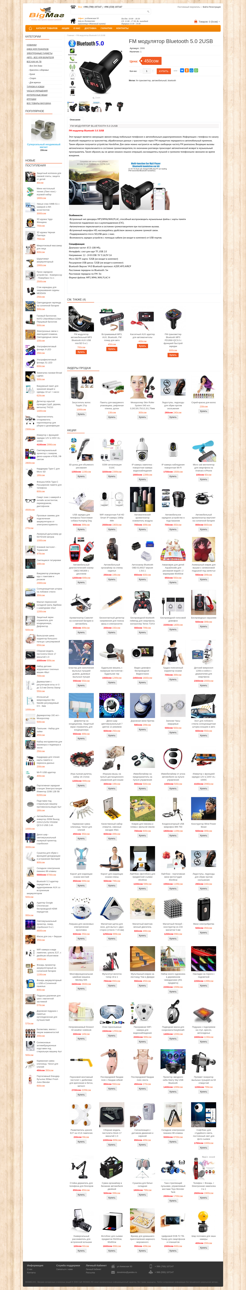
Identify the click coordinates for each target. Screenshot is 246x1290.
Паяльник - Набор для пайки (48, 730)
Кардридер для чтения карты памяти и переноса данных (48, 760)
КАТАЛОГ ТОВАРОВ (46, 28)
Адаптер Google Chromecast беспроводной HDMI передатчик (47, 907)
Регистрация (215, 7)
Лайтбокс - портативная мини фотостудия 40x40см (173, 877)
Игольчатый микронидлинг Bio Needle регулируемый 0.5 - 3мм (48, 701)
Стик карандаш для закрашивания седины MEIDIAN (48, 290)
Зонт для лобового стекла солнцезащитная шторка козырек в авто (204, 724)
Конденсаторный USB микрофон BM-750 (173, 825)
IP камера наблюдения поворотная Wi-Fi (173, 466)
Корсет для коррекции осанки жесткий (81, 875)
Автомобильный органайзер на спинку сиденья (112, 567)
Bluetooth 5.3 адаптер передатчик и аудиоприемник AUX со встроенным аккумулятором (43, 887)
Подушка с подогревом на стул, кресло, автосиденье (203, 1030)
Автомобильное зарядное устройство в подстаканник (173, 517)
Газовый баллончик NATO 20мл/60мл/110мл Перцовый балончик (49, 318)
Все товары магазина (39, 103)
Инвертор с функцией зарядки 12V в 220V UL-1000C (49, 438)
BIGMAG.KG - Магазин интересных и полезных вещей (48, 1282)
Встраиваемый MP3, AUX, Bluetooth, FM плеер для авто (112, 337)
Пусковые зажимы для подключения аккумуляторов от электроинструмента (48, 520)
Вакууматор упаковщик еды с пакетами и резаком (48, 576)
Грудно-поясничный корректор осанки (173, 669)
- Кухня (31, 74)
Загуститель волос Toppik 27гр (81, 404)
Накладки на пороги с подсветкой (203, 975)
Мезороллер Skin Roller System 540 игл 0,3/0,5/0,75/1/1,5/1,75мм (142, 405)
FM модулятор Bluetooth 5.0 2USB (90, 35)
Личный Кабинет (93, 1269)
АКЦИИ (65, 28)
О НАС (76, 28)
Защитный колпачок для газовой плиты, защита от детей (49, 176)
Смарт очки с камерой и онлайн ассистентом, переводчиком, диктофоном (49, 501)
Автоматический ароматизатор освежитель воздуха (142, 517)
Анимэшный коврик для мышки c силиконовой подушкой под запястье (203, 567)
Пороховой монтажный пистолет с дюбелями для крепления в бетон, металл (81, 1081)
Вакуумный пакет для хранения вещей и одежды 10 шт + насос (48, 389)
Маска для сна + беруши (49, 936)
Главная (70, 35)
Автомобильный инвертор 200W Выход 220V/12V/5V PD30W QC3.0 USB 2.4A (48, 820)
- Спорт (32, 78)
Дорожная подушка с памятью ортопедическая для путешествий (47, 1015)
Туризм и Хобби (35, 87)
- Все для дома (35, 66)
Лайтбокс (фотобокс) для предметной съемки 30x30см (142, 877)
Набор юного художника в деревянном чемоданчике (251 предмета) (173, 978)
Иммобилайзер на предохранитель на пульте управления (142, 777)
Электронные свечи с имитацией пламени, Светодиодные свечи (47, 334)
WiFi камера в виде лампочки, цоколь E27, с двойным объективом (49, 952)
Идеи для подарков (38, 49)
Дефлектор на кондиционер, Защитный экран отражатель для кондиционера (81, 725)
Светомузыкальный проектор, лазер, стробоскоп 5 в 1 (46, 924)
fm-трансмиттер (143, 80)
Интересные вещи (37, 95)
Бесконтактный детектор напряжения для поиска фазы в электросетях (111, 620)
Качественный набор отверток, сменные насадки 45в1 (111, 827)
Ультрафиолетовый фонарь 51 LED (46, 361)
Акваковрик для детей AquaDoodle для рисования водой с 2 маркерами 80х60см (173, 569)
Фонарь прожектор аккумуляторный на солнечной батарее (46, 968)
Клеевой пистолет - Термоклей (46, 548)
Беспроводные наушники (203, 617)
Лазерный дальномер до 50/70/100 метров (49, 535)
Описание (75, 119)
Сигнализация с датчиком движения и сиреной (142, 1133)
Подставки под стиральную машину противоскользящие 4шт (49, 804)
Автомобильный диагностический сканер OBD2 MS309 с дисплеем (81, 569)
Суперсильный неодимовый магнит (43, 145)
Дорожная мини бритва (142, 721)
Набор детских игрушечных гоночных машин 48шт (48, 669)
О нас (29, 1269)
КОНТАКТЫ (122, 28)
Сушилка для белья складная (142, 1184)
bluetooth (172, 80)
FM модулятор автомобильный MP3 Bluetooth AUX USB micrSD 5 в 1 (81, 339)
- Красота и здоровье (38, 70)
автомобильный (159, 80)
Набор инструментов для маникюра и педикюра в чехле (49, 744)
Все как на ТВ (34, 62)
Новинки (32, 45)
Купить (81, 352)
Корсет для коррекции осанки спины (112, 875)
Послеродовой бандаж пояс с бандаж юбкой (111, 1078)
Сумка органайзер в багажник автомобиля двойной (112, 1186)
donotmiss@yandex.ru (127, 1272)
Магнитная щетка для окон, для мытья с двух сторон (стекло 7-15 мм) (112, 927)
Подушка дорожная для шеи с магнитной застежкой (49, 998)
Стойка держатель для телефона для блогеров (81, 1184)
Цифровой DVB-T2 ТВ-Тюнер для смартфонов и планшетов (173, 1239)
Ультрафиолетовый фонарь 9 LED (46, 348)
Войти (205, 7)
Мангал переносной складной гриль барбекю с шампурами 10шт (49, 605)
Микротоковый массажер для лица (49, 247)
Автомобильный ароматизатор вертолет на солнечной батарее (204, 517)
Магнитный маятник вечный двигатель (143, 925)
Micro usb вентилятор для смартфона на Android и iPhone (203, 467)
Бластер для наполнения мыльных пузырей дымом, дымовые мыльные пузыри (81, 672)
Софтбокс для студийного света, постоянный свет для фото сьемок (203, 1134)
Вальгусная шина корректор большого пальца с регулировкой (48, 638)
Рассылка (90, 1272)
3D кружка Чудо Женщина (45, 220)
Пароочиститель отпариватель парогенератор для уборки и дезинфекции (48, 421)
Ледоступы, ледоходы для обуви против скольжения (173, 405)
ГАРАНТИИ (106, 28)
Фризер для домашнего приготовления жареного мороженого (142, 1239)
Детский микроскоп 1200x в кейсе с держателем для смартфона (203, 672)
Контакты (31, 1272)
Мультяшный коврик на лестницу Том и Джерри (142, 975)
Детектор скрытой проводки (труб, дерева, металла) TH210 (49, 404)
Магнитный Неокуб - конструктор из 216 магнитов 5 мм (173, 927)
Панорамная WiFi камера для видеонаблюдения (142, 1030)
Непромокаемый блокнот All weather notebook (81, 1028)
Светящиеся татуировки (49, 560)
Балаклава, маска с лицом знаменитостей (48, 1031)
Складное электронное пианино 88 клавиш (48, 869)
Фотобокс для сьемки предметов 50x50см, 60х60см (112, 1239)
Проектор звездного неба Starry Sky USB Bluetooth (173, 1080)
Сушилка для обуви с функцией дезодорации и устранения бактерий (48, 856)
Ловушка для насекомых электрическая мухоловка (81, 927)
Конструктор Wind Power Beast (203, 825)
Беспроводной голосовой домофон (173, 619)
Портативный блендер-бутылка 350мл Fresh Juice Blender (48, 1079)
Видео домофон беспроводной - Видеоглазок (142, 671)
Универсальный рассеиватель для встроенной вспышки (81, 1239)
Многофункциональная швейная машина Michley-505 (81, 977)
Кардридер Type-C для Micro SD (48, 470)
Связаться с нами (64, 1269)
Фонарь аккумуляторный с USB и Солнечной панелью (49, 983)
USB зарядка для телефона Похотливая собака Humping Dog (81, 517)
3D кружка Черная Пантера (46, 234)
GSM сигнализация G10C (111, 466)
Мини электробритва (203, 924)
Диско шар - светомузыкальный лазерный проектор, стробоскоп (47, 839)
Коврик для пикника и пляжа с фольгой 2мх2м (142, 825)
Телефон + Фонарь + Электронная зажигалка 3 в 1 (204, 1186)
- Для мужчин (34, 82)
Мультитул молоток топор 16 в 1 (112, 975)
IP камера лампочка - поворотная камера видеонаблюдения (142, 467)
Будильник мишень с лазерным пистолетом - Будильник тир (112, 671)
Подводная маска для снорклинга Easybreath (173, 1028)
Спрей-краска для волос (203, 402)
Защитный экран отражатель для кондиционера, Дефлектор (45, 621)
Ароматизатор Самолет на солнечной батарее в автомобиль (81, 620)
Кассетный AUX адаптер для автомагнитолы (142, 336)
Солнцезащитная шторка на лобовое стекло (49, 590)
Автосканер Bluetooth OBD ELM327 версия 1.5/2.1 (142, 567)
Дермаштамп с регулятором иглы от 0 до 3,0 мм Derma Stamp (48, 684)
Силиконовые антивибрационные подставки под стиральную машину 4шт (49, 1047)
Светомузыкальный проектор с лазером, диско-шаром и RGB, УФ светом (49, 455)
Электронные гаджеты (39, 53)
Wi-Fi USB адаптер (46, 772)
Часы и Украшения (37, 91)
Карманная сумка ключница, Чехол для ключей (47, 1064)
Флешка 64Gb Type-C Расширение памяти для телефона (49, 485)
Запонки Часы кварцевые (173, 722)
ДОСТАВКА (91, 28)
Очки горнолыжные (111, 1027)
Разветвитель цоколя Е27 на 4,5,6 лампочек (81, 1131)
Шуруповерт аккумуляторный (45, 260)
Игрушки (31, 99)
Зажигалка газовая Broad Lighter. (49, 374)
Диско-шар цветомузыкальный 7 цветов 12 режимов (111, 724)
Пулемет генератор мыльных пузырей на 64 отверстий (203, 1080)
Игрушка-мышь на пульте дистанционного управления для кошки (112, 777)
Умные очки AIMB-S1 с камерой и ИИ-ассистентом (48, 207)
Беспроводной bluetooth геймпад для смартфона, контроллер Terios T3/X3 (142, 620)
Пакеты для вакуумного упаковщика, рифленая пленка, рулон (112, 405)
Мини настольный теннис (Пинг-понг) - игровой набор (47, 191)
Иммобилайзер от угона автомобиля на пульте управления (173, 777)
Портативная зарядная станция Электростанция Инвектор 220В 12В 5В (49, 788)
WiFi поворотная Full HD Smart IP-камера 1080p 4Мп (112, 517)
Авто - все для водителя (40, 57)
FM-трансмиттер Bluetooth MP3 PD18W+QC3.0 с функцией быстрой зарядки (173, 340)
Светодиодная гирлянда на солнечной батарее (49, 304)
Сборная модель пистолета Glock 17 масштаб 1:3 (46, 654)
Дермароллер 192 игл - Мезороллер (48, 717)
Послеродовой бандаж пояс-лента (142, 1078)
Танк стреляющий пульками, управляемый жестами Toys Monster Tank (173, 1187)
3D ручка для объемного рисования (81, 466)
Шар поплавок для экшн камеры (204, 1237)
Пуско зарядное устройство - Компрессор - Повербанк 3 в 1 (49, 275)
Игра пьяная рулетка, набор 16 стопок (81, 775)
